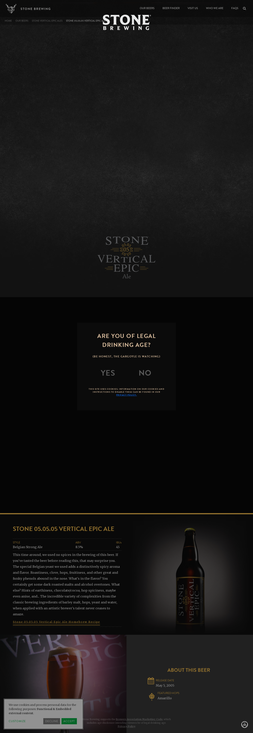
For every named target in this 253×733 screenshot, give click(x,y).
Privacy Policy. (126, 394)
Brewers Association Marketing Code (139, 719)
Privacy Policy (126, 726)
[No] (145, 373)
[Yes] (108, 373)
